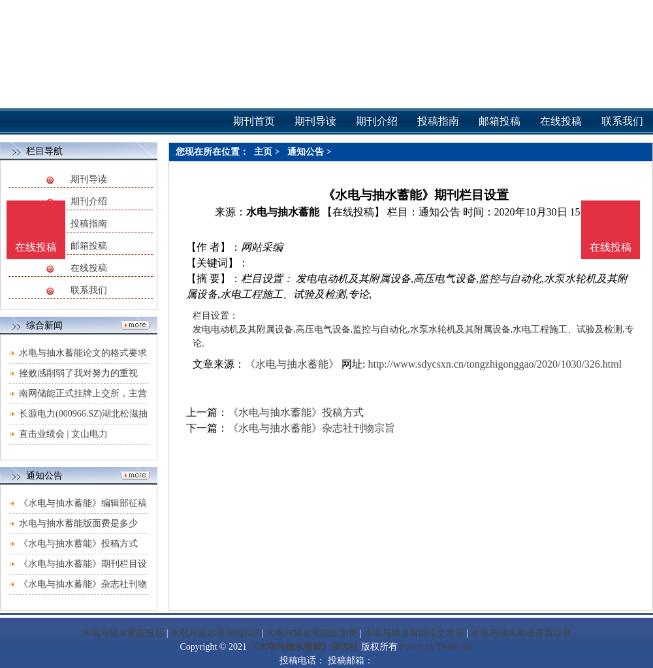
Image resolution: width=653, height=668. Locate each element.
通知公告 (305, 152)
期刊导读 (89, 179)
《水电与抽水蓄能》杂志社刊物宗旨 (311, 428)
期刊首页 (254, 121)
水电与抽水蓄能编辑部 (216, 633)
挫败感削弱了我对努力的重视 (78, 373)
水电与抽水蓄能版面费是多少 (78, 523)
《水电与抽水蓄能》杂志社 (303, 647)
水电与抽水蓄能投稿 (123, 633)
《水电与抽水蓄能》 (292, 364)
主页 (263, 152)
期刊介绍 (89, 201)
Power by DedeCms (436, 647)
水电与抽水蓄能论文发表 (414, 633)
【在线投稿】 (353, 211)
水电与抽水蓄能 (282, 211)
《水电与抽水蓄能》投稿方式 (78, 544)
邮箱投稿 (89, 246)
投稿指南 (89, 224)
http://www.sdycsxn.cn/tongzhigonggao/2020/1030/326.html (495, 364)
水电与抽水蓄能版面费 (311, 633)
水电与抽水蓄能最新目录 (521, 633)
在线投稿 (89, 268)
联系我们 (89, 290)
